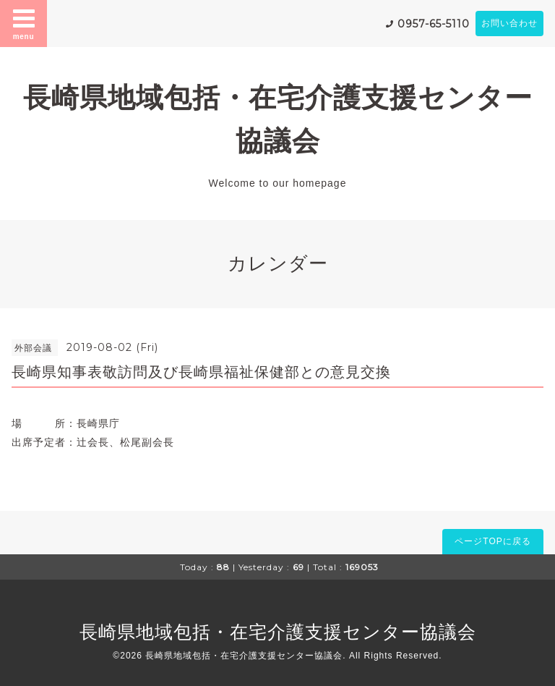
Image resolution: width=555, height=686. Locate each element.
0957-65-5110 (433, 23)
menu (24, 23)
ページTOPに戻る (492, 541)
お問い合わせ (509, 23)
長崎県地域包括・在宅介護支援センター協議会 (277, 632)
